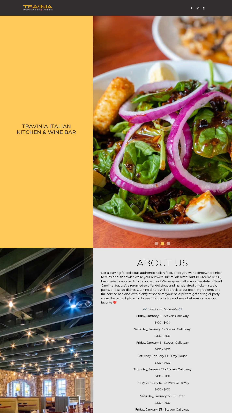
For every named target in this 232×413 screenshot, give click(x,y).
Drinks (97, 8)
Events (127, 8)
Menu (84, 8)
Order (166, 8)
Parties (142, 8)
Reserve (180, 8)
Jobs (154, 8)
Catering (112, 8)
